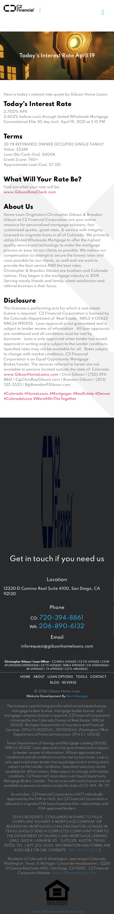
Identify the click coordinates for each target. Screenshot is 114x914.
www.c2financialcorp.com (74, 873)
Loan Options (60, 677)
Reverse (69, 682)
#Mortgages (60, 394)
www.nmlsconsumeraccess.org (57, 911)
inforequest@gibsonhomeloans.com (57, 646)
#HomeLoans (36, 394)
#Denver (102, 394)
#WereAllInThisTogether (54, 399)
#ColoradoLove (18, 399)
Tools (81, 677)
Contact (98, 677)
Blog (54, 682)
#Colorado (13, 394)
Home (25, 677)
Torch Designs (77, 696)
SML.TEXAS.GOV (83, 850)
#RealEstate (83, 394)
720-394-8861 (61, 618)
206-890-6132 (61, 626)
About (39, 677)
